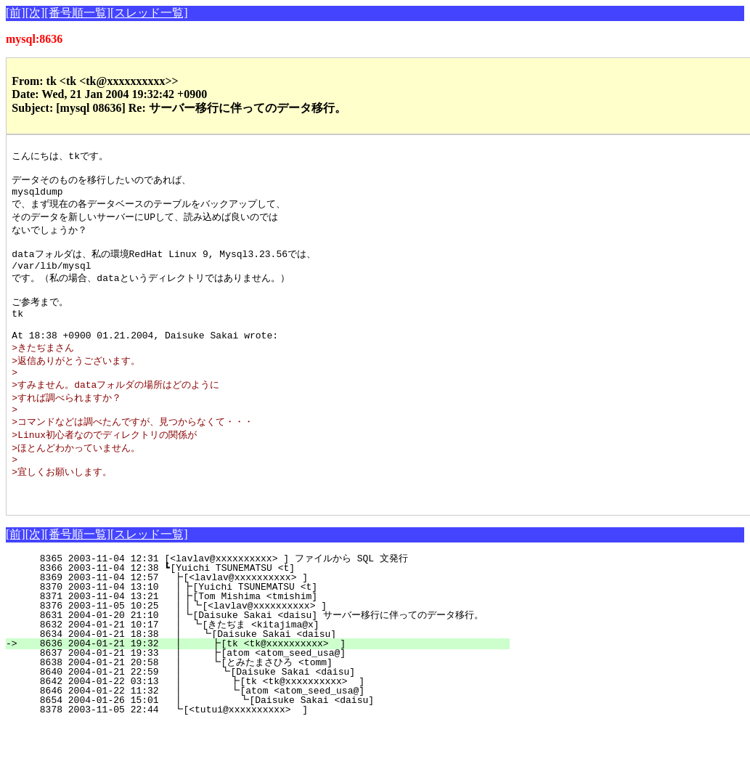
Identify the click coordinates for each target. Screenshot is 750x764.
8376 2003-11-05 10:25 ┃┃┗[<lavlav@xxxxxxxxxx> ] (262, 645)
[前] (15, 13)
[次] (35, 13)
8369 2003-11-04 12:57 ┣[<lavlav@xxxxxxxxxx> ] (268, 617)
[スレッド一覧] (149, 13)
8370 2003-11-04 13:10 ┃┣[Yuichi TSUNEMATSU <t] (265, 626)
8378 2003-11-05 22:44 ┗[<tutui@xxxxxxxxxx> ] (268, 749)
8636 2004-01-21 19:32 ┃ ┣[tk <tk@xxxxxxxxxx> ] (262, 683)
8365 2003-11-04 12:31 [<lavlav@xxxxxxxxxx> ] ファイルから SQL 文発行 (263, 598)
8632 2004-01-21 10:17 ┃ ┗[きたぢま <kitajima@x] (260, 664)
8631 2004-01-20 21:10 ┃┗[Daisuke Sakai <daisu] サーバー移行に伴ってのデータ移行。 (249, 655)
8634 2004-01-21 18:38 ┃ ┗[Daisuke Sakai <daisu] (263, 673)
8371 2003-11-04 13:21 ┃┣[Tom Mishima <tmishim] (265, 636)
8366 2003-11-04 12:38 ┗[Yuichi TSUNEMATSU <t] (269, 607)
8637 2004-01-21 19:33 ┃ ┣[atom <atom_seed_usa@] (262, 692)
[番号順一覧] (77, 13)
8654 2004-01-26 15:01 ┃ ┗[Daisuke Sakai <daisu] (260, 740)
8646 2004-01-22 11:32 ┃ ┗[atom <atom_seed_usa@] (260, 730)
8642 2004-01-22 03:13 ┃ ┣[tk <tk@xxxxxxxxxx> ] (260, 721)
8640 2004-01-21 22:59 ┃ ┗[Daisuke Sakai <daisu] (261, 711)
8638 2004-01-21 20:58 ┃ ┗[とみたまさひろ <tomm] (256, 702)
